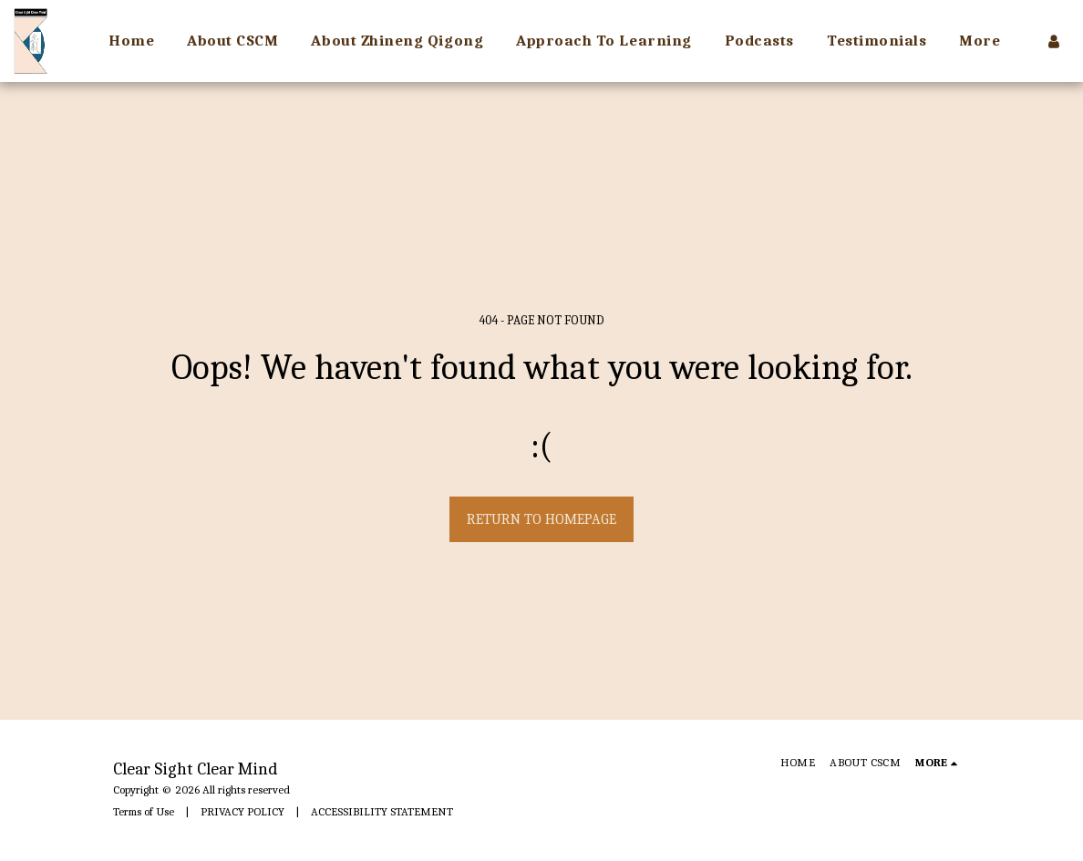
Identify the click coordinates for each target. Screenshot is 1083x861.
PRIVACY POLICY (242, 811)
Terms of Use (143, 811)
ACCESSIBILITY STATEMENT (382, 811)
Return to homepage (541, 519)
